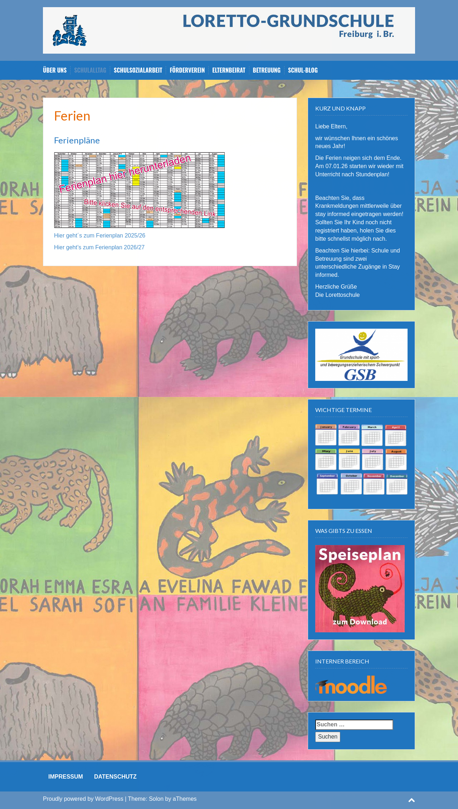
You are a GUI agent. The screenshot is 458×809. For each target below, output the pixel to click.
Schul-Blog (303, 70)
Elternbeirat (228, 70)
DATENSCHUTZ (115, 777)
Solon (156, 799)
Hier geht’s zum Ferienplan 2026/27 (99, 247)
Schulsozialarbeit (138, 70)
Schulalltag (90, 70)
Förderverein (187, 70)
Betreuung (267, 70)
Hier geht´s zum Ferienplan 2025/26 (99, 235)
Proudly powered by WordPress (83, 799)
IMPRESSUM (65, 777)
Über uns (55, 70)
